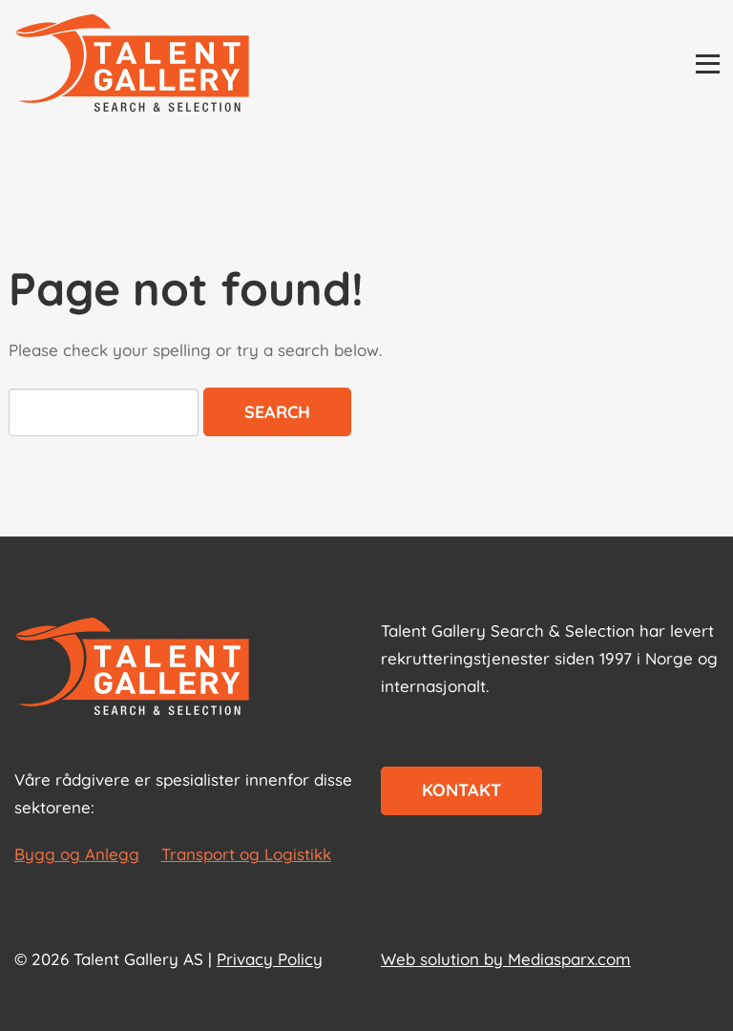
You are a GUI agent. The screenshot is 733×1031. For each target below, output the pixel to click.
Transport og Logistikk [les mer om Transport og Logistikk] (246, 854)
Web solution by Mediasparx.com (506, 959)
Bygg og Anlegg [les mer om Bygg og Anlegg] (76, 854)
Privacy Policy (270, 959)
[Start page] (132, 668)
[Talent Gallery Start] (132, 65)
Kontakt (461, 790)
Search (277, 412)
